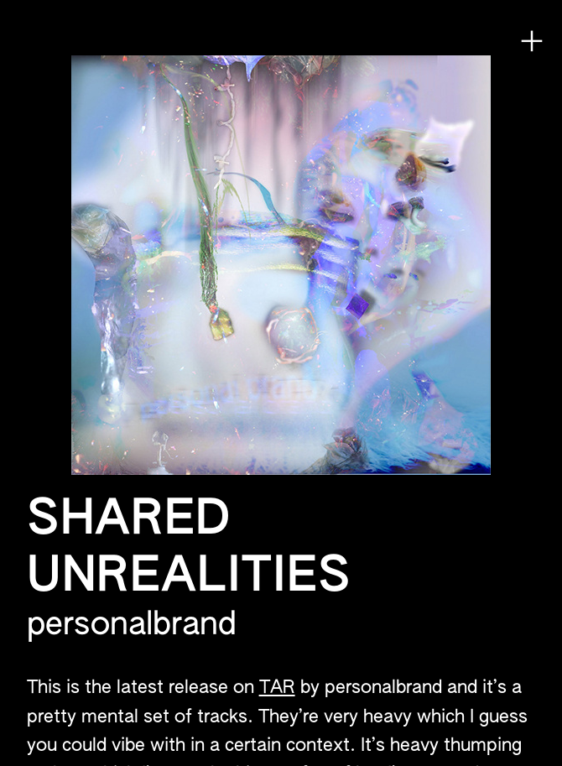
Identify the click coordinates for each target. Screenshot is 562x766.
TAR (277, 688)
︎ (532, 41)
